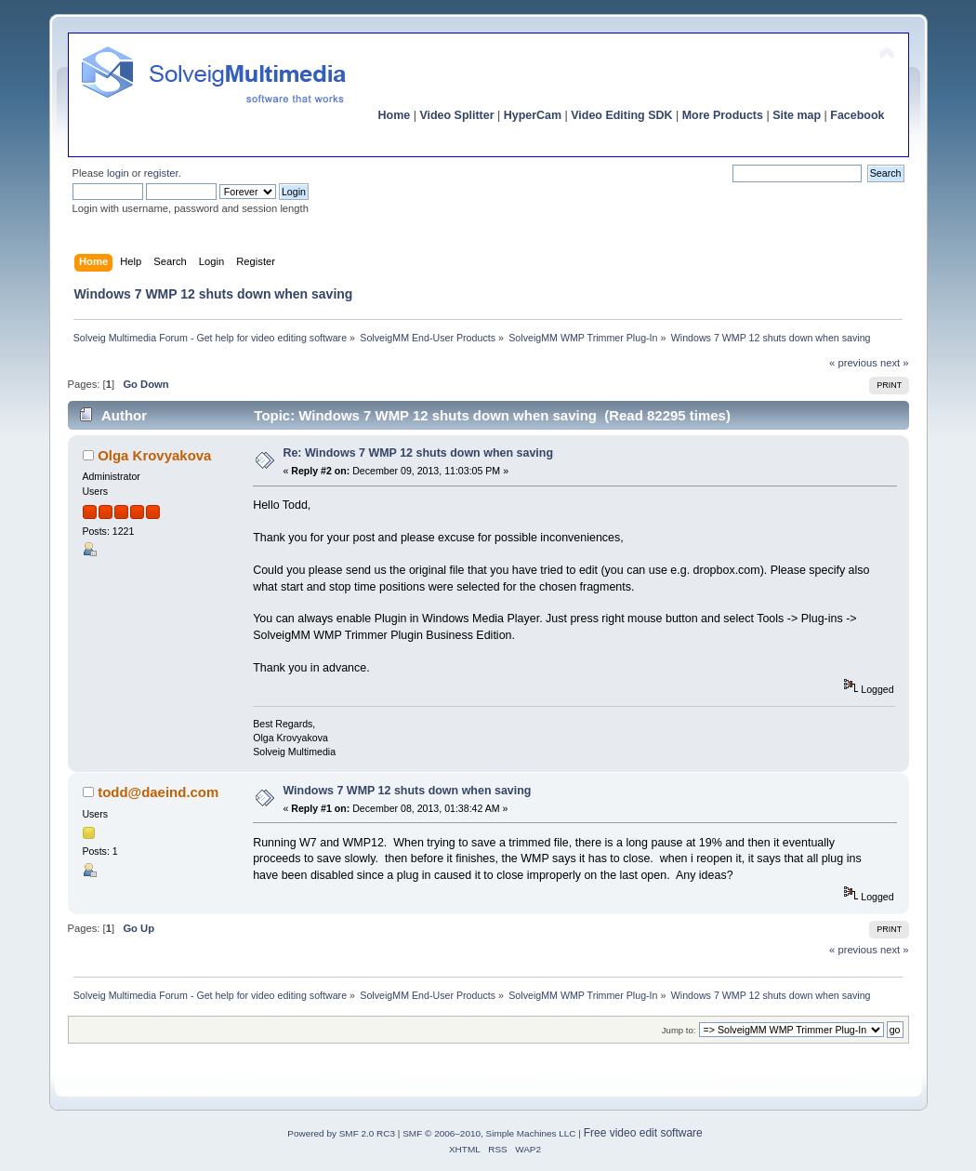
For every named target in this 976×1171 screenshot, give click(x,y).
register (161, 173)
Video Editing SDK (621, 115)
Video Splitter (456, 115)
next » (894, 362)
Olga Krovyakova (154, 455)
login (118, 173)
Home (394, 115)
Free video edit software (643, 1132)
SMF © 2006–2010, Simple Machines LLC (488, 1133)
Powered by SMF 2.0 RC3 (341, 1133)
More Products (722, 115)
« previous (853, 362)
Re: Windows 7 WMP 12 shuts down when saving (418, 452)
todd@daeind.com (158, 792)
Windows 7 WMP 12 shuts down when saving (407, 790)
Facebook (857, 115)
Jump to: (679, 1030)
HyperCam (532, 115)
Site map (796, 115)
